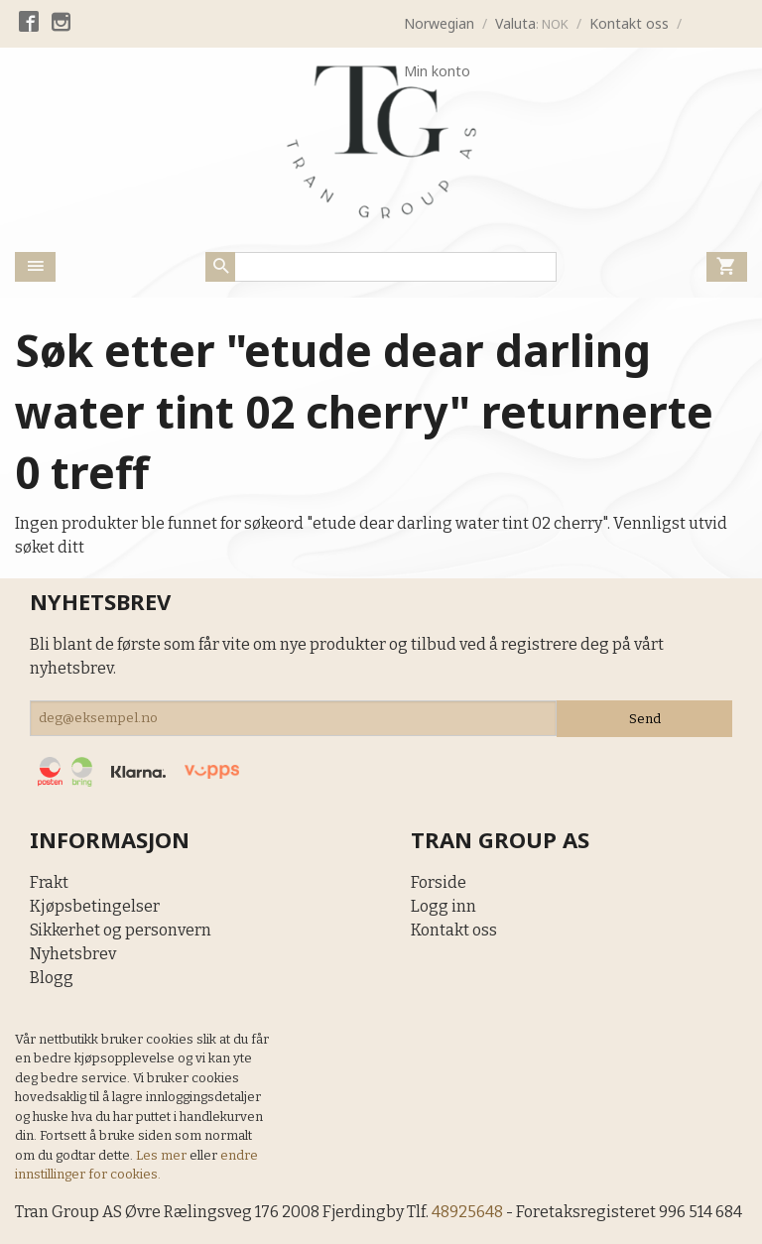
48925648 (469, 1211)
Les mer (163, 1155)
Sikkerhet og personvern (120, 930)
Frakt (49, 882)
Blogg (51, 977)
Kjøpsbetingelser (95, 906)
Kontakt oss (454, 930)
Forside (438, 882)
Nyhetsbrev (73, 953)
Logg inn (443, 906)
